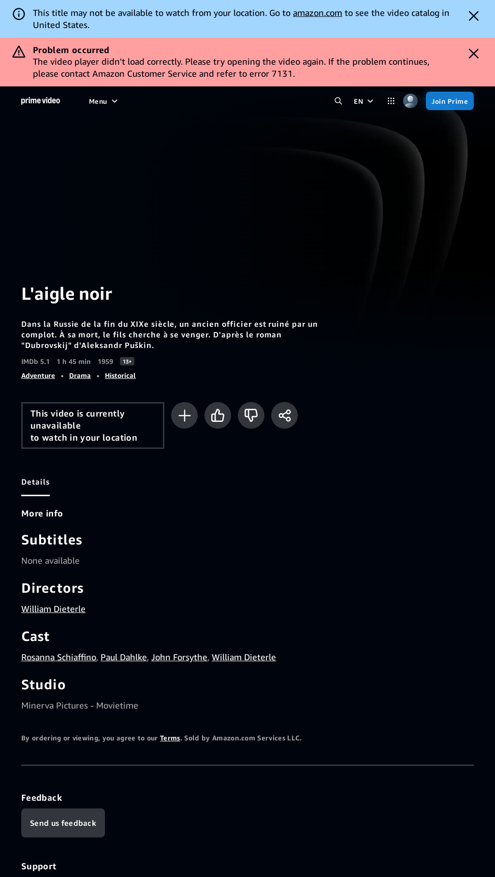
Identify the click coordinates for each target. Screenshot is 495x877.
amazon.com (317, 12)
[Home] (40, 101)
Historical (120, 375)
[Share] (284, 415)
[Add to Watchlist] (184, 415)
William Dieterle (53, 608)
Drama (80, 375)
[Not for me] (251, 415)
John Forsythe (179, 657)
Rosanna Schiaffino (58, 657)
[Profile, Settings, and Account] (410, 101)
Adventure (38, 375)
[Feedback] (63, 822)
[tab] (35, 481)
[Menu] (104, 101)
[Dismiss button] (474, 16)
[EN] (364, 101)
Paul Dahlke (124, 657)
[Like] (217, 415)
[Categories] (391, 101)
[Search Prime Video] (338, 101)
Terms (170, 738)
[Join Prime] (450, 101)
